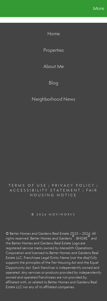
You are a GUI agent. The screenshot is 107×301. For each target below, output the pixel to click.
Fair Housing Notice (64, 192)
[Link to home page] (5, 8)
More (98, 8)
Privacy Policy (73, 185)
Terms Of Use (28, 185)
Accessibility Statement (45, 190)
